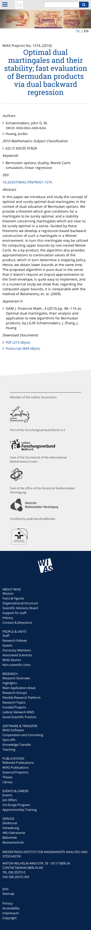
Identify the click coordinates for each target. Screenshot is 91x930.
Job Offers (9, 800)
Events (7, 795)
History (7, 617)
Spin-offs (8, 740)
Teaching (8, 749)
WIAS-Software (13, 730)
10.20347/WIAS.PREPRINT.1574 (27, 182)
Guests (7, 645)
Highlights (9, 683)
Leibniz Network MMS (18, 712)
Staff (5, 635)
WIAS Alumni (11, 660)
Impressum (10, 913)
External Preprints (15, 772)
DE (78, 31)
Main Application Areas (18, 688)
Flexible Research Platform (21, 697)
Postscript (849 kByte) (23, 348)
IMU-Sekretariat (13, 832)
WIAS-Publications (15, 767)
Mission (8, 593)
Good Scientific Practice (19, 717)
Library (7, 782)
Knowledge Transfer (16, 744)
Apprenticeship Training (19, 809)
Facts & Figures (13, 598)
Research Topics (13, 702)
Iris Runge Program (16, 805)
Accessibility (11, 908)
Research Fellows (14, 640)
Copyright (9, 918)
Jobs (5, 889)
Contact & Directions (17, 622)
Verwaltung (10, 828)
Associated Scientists (17, 655)
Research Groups (14, 692)
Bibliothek (9, 837)
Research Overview (16, 678)
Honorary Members (16, 650)
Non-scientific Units (16, 665)
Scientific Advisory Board (20, 608)
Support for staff (14, 613)
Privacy (7, 903)
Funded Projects (14, 707)
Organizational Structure (20, 603)
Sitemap (8, 893)
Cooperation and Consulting (22, 735)
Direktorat (9, 823)
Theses (7, 777)
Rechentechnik (13, 842)
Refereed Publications (18, 762)
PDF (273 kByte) (18, 342)
